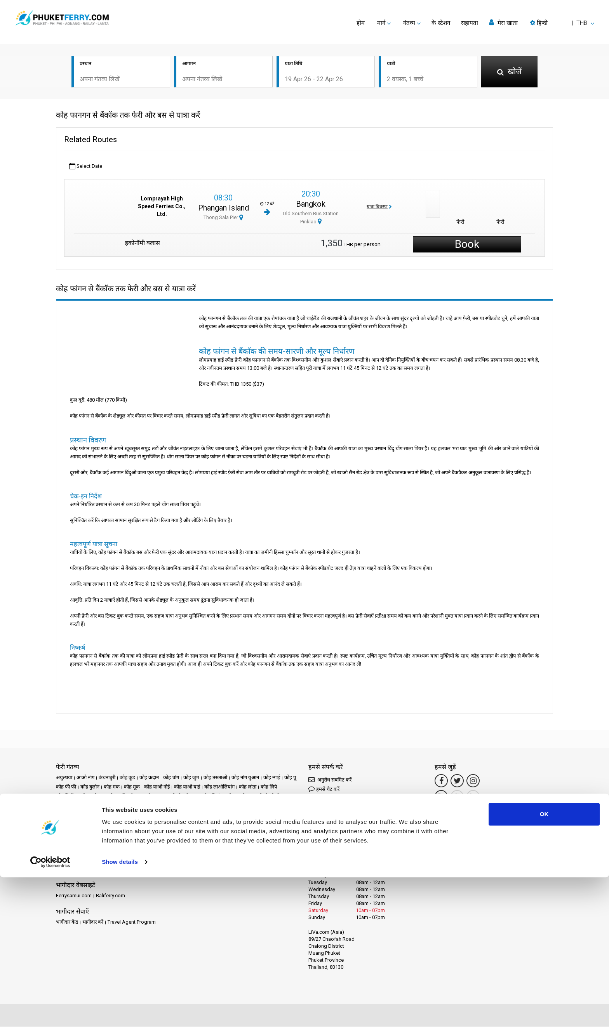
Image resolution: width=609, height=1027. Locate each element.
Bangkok (310, 204)
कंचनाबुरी (107, 778)
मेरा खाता (503, 22)
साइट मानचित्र (212, 869)
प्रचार (158, 860)
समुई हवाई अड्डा (217, 824)
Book (467, 244)
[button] (562, 22)
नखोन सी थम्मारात (197, 806)
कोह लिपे (269, 787)
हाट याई (242, 834)
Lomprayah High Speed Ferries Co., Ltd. (162, 207)
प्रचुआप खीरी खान (164, 815)
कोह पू (290, 778)
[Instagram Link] (473, 781)
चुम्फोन (241, 796)
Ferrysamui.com (74, 896)
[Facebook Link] (441, 781)
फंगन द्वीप (212, 815)
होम (361, 22)
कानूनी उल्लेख (100, 869)
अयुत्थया (64, 778)
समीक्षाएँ (228, 860)
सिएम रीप (243, 824)
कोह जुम (191, 778)
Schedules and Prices (106, 860)
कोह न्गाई (271, 778)
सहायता (469, 22)
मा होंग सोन (266, 815)
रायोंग (102, 824)
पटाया (138, 815)
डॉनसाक (80, 806)
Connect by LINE (335, 832)
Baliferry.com (110, 896)
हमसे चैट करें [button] (323, 789)
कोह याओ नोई (157, 787)
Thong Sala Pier (223, 218)
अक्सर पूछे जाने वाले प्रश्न (262, 860)
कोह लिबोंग (66, 796)
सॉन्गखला (222, 834)
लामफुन (157, 824)
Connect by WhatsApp (337, 818)
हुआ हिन (261, 834)
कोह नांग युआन (245, 778)
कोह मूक (132, 787)
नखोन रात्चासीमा (161, 806)
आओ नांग (85, 778)
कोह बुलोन (89, 787)
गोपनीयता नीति (161, 869)
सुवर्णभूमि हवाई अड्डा (190, 834)
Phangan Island (223, 208)
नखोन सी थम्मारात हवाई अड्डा (82, 815)
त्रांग (127, 806)
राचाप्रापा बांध (67, 824)
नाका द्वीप (120, 815)
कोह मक (112, 787)
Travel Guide (70, 869)
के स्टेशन (441, 22)
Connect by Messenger (337, 802)
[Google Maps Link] (441, 797)
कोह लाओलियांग (219, 787)
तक (95, 806)
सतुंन (173, 824)
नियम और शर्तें (130, 869)
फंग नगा (192, 815)
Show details (120, 1011)
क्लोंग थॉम (126, 796)
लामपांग (138, 824)
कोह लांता (247, 787)
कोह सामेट (90, 796)
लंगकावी (119, 824)
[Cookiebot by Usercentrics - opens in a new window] (50, 1012)
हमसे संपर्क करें (243, 869)
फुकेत (230, 815)
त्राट (138, 806)
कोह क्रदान (149, 778)
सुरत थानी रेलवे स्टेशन (107, 834)
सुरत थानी (265, 824)
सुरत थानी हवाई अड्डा (149, 834)
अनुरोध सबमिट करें (329, 779)
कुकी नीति (187, 869)
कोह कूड (127, 778)
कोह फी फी (66, 787)
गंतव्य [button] (409, 22)
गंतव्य (72, 860)
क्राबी (108, 796)
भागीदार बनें (92, 922)
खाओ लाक (150, 796)
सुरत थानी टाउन (70, 834)
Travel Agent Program (132, 922)
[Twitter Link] (457, 781)
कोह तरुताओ (215, 778)
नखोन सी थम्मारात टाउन (239, 806)
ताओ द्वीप (111, 806)
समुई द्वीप (190, 824)
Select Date (85, 167)
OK (544, 964)
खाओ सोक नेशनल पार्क (186, 796)
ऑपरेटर (209, 860)
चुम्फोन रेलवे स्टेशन (269, 796)
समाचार (191, 860)
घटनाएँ (173, 860)
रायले (88, 824)
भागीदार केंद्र (67, 922)
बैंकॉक (245, 815)
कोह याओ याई (187, 787)
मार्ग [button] (381, 22)
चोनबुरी (62, 806)
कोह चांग (171, 778)
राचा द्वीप (288, 815)
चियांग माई (221, 796)
